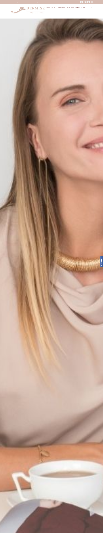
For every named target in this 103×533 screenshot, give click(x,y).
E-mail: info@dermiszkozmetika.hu (40, 2)
